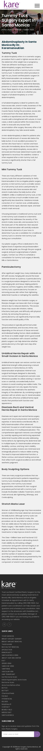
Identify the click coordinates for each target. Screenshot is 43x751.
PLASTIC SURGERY (15, 30)
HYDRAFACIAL (7, 699)
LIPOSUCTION (7, 650)
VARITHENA (6, 669)
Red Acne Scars (8, 682)
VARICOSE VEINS (8, 666)
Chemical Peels (8, 693)
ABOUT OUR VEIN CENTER (11, 658)
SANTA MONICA (8, 715)
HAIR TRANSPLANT (8, 674)
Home (4, 30)
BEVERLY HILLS (7, 710)
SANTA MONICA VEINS (10, 655)
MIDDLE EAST (6, 712)
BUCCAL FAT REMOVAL (10, 647)
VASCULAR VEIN (7, 671)
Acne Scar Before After (11, 685)
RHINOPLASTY (7, 652)
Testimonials (7, 644)
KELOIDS (5, 701)
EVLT (3, 660)
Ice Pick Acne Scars (9, 677)
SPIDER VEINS (6, 663)
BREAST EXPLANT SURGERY (12, 639)
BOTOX (4, 688)
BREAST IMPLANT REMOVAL (12, 641)
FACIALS (5, 696)
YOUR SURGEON (8, 636)
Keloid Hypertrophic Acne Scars (14, 680)
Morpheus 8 (6, 704)
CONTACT (6, 707)
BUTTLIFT (5, 690)
